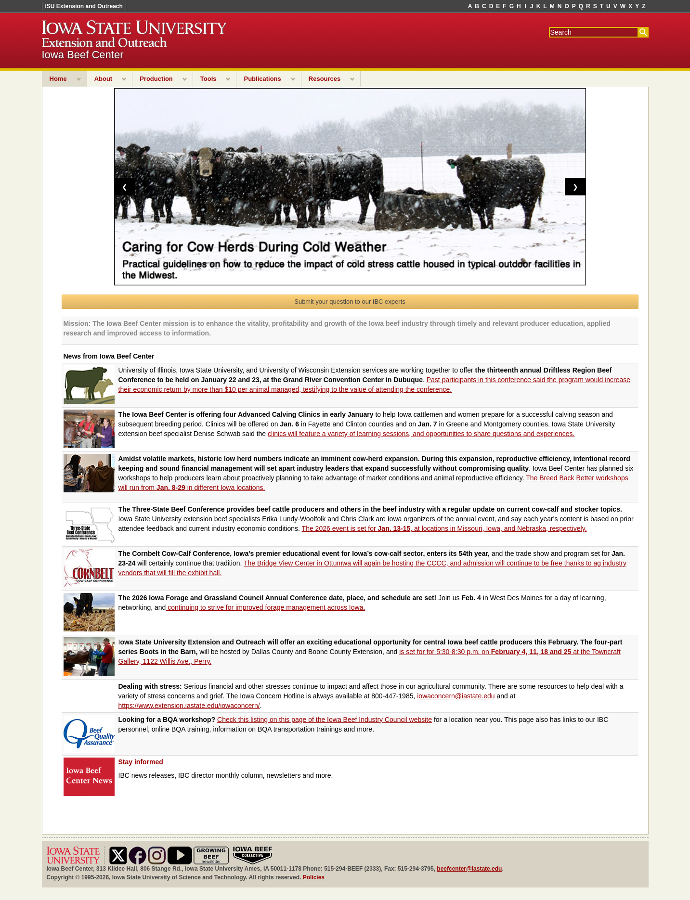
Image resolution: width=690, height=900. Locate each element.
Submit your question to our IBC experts (349, 301)
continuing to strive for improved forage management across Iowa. (265, 607)
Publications (262, 78)
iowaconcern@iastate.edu (456, 696)
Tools (208, 78)
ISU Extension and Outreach (84, 6)
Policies (314, 877)
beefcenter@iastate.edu (469, 868)
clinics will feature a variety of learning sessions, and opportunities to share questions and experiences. (421, 433)
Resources (324, 78)
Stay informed (140, 762)
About (103, 78)
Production (156, 78)
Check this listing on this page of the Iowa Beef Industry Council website (324, 719)
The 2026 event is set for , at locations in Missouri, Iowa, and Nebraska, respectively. (444, 528)
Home (58, 78)
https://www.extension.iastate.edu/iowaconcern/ (189, 705)
